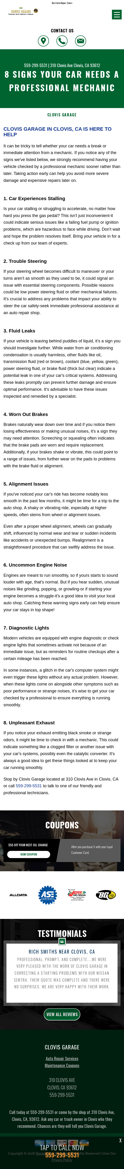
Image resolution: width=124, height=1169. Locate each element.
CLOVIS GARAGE (62, 115)
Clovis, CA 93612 (87, 65)
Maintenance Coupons (62, 1088)
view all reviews (62, 1037)
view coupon (28, 877)
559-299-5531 (35, 65)
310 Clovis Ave (61, 65)
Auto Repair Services (62, 1081)
